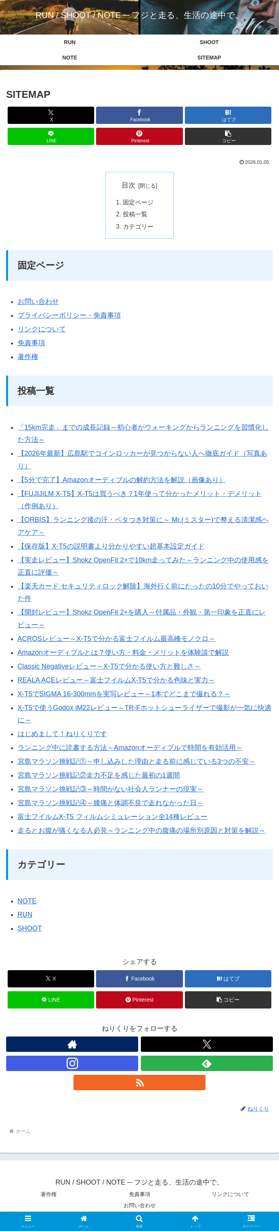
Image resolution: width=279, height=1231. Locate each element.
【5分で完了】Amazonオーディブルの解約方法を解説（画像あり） (122, 480)
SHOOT (30, 929)
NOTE (27, 902)
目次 (128, 185)
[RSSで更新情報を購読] (139, 1083)
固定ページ (138, 202)
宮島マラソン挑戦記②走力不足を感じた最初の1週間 (99, 776)
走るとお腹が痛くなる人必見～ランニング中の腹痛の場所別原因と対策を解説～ (142, 831)
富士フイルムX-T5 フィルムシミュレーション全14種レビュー (112, 817)
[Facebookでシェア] (139, 115)
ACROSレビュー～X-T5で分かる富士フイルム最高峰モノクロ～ (116, 639)
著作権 (28, 358)
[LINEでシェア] (51, 136)
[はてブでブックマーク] (228, 115)
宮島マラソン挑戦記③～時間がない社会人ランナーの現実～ (111, 790)
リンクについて (42, 330)
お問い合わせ (38, 303)
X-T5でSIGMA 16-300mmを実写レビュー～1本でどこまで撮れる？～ (124, 695)
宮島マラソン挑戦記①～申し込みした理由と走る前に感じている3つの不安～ (137, 762)
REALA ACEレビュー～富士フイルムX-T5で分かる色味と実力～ (116, 681)
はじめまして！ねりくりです (62, 735)
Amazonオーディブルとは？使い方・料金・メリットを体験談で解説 (123, 653)
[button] (228, 136)
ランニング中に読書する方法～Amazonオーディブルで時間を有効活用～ (130, 749)
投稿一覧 (135, 214)
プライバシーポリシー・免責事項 (69, 316)
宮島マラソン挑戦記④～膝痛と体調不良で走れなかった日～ (111, 803)
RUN (25, 916)
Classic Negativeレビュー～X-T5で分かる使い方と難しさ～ (109, 667)
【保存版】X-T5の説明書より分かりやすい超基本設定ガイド (111, 547)
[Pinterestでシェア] (139, 136)
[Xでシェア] (51, 115)
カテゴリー (138, 227)
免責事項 (31, 344)
